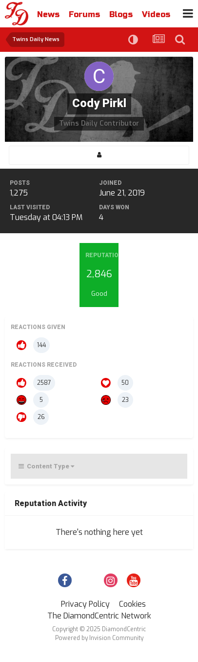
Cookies (132, 604)
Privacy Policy (85, 604)
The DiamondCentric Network (99, 616)
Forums (84, 14)
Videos (156, 14)
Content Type (46, 466)
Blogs (121, 14)
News (48, 14)
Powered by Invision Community (99, 638)
